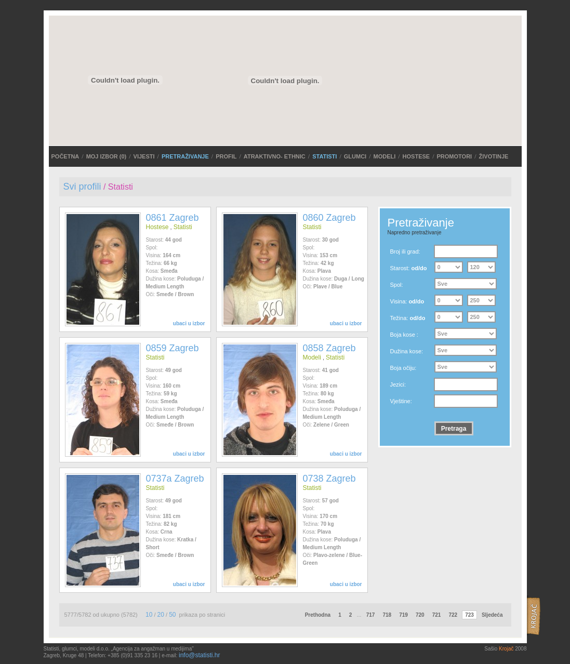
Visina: (407, 301)
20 (160, 614)
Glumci (355, 156)
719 (403, 615)
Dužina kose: (406, 351)
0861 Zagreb (172, 218)
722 (452, 615)
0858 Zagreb (329, 348)
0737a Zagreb (175, 478)
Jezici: (398, 384)
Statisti (324, 156)
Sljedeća (492, 615)
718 (386, 615)
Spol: (396, 285)
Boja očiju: (403, 368)
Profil (226, 156)
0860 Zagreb (329, 218)
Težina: (408, 318)
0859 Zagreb (172, 348)
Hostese (416, 156)
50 (172, 614)
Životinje (494, 156)
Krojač (506, 649)
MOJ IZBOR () (106, 156)
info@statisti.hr (199, 655)
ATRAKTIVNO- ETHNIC (275, 156)
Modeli (384, 156)
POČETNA (65, 156)
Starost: (408, 268)
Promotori (454, 156)
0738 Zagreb (329, 478)
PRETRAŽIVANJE (185, 156)
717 (370, 615)
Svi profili (82, 186)
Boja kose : (404, 334)
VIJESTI (144, 156)
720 (420, 615)
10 (148, 614)
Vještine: (401, 401)
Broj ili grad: (405, 251)
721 (436, 615)
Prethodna (317, 615)
